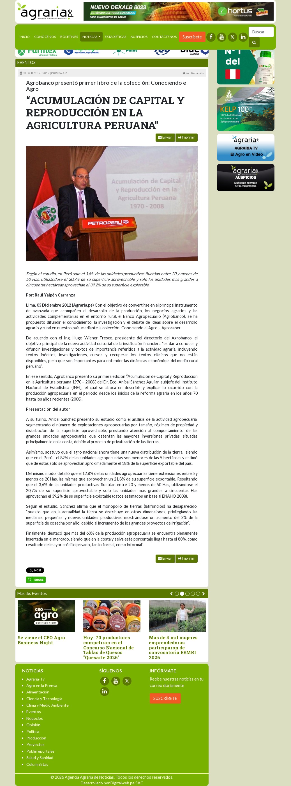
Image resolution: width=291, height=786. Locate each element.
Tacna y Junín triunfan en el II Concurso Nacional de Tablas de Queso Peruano (110, 645)
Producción (36, 738)
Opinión (33, 724)
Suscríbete (192, 37)
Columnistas (37, 764)
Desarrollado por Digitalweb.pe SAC (112, 782)
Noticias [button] (90, 37)
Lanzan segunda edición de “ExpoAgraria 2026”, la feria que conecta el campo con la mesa (46, 645)
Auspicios (139, 37)
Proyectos (35, 744)
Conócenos (45, 37)
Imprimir (186, 137)
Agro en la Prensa (41, 685)
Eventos (26, 62)
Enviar (165, 137)
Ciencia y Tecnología (44, 698)
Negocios (34, 718)
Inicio (26, 36)
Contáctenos (164, 37)
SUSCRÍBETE (165, 698)
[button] (176, 593)
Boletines (69, 37)
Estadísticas (115, 37)
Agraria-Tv (35, 679)
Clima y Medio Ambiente (47, 705)
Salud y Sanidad (39, 757)
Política (32, 731)
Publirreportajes (40, 751)
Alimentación (37, 692)
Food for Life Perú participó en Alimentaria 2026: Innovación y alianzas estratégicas (175, 647)
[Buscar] (261, 32)
